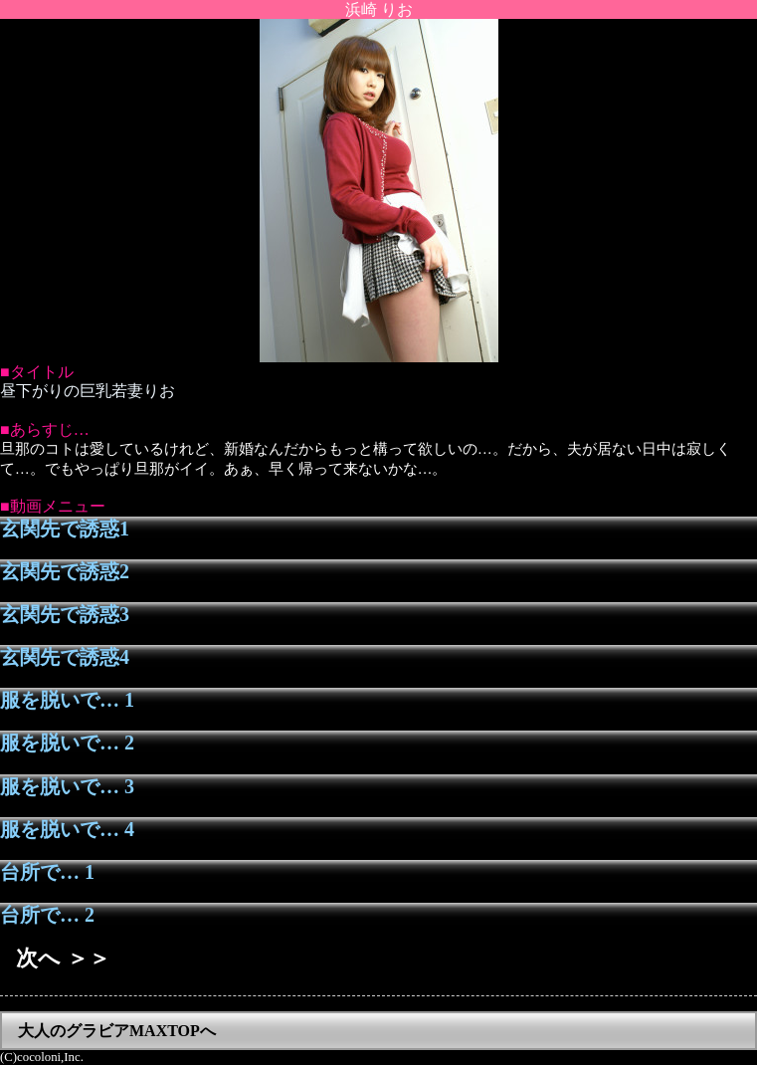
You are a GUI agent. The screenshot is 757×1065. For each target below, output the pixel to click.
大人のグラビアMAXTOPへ (117, 1030)
